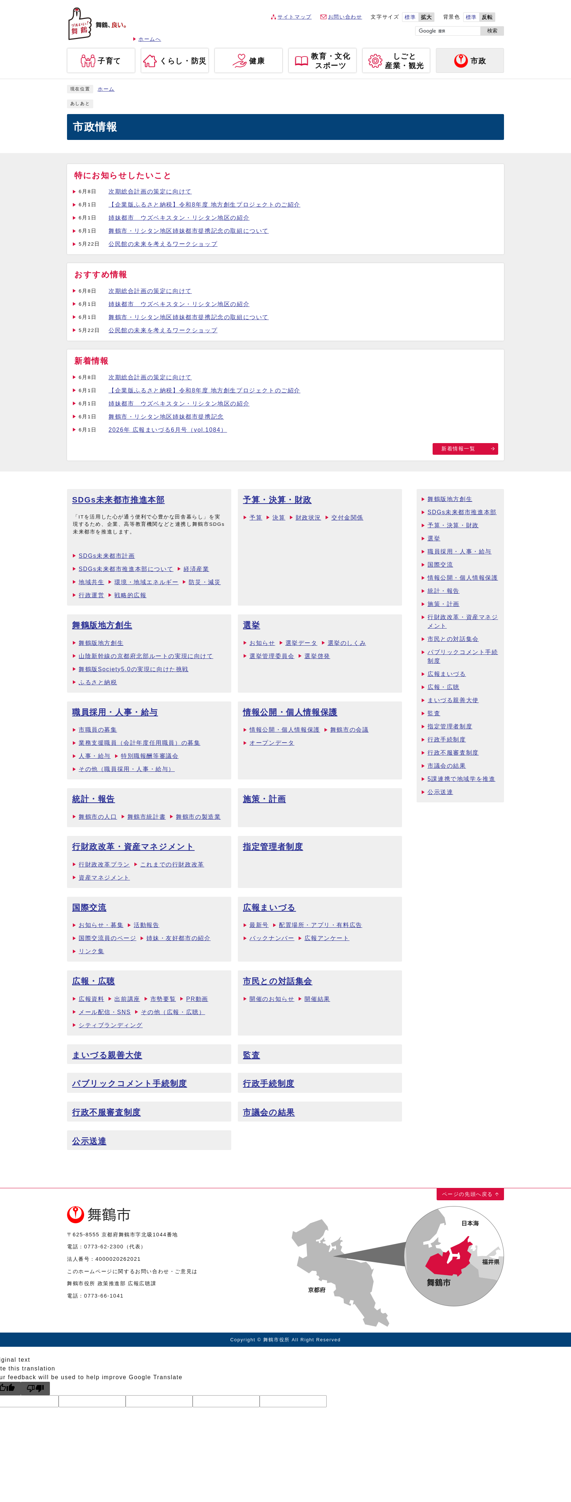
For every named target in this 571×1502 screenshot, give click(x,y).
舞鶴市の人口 (98, 817)
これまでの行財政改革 (172, 864)
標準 (410, 17)
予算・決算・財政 (277, 499)
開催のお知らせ (271, 999)
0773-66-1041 (104, 1296)
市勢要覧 (163, 999)
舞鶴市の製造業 (198, 817)
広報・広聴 (93, 981)
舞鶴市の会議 (349, 730)
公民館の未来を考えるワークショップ (163, 244)
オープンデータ (271, 743)
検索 (492, 31)
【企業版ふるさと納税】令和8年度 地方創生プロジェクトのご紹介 (204, 205)
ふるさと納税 (98, 682)
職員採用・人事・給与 (115, 712)
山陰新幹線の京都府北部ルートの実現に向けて (146, 656)
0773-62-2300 (104, 1246)
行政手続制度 (269, 1083)
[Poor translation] (35, 1388)
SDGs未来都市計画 (107, 556)
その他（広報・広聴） (173, 1012)
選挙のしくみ (347, 643)
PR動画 (197, 999)
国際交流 (89, 907)
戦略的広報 (130, 595)
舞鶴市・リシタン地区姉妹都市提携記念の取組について (189, 231)
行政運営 (91, 595)
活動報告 (146, 925)
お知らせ (262, 643)
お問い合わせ (345, 17)
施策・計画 (264, 798)
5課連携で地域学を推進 (462, 779)
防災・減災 (205, 582)
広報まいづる (269, 907)
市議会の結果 (269, 1112)
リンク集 (91, 951)
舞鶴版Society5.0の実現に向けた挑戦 (134, 669)
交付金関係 (347, 518)
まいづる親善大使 (107, 1055)
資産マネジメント (104, 878)
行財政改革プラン (104, 864)
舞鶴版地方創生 (102, 625)
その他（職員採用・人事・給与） (127, 769)
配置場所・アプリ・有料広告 (320, 925)
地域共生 (91, 582)
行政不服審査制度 (106, 1112)
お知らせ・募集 (101, 925)
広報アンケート (326, 938)
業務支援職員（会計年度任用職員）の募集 (139, 743)
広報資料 (91, 999)
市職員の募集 (98, 730)
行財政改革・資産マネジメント (133, 846)
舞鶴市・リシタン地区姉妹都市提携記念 (166, 417)
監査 (251, 1055)
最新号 (259, 925)
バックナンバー (271, 938)
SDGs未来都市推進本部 (118, 499)
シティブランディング (111, 1025)
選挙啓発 (317, 656)
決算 (278, 518)
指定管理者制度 (273, 846)
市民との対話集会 (277, 981)
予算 (255, 518)
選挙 (251, 625)
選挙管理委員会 (271, 656)
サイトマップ (294, 17)
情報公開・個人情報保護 (290, 712)
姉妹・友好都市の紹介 (178, 938)
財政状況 (308, 518)
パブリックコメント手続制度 (129, 1083)
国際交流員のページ (107, 938)
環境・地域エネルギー (146, 582)
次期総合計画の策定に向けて (150, 191)
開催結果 (317, 999)
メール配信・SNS (105, 1012)
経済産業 (196, 569)
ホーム (106, 89)
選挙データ (302, 643)
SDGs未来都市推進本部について (126, 569)
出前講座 (127, 999)
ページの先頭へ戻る (467, 1194)
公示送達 (89, 1141)
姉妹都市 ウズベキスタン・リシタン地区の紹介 (179, 218)
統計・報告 (93, 798)
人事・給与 (95, 756)
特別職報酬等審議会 (149, 756)
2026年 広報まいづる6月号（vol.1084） (168, 430)
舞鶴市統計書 (146, 817)
